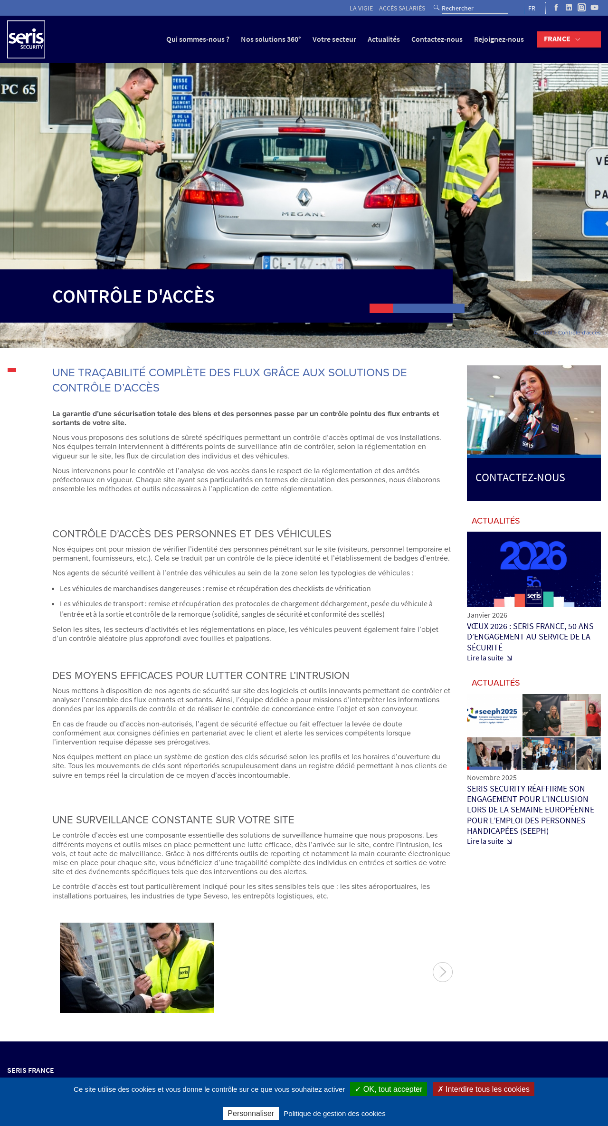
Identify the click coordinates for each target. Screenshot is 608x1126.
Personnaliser (251, 1113)
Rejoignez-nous (499, 39)
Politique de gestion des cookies (334, 1113)
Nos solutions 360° (271, 39)
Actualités (384, 39)
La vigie (361, 8)
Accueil (542, 332)
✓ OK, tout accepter (388, 1089)
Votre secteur (334, 39)
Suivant (443, 972)
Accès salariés (402, 8)
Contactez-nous (437, 39)
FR (531, 8)
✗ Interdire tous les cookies (483, 1089)
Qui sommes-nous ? (197, 39)
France (557, 39)
